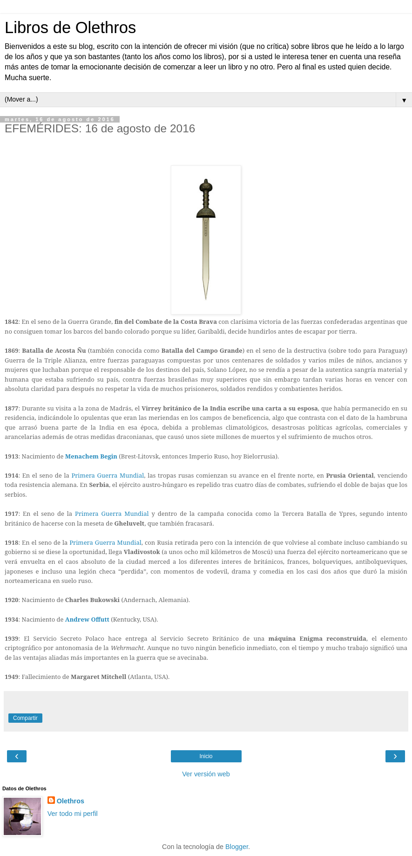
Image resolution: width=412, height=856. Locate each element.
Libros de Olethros (70, 27)
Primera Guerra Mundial (107, 475)
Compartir (25, 718)
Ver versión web (206, 774)
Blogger (236, 846)
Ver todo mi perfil (72, 813)
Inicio (205, 756)
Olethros (70, 801)
